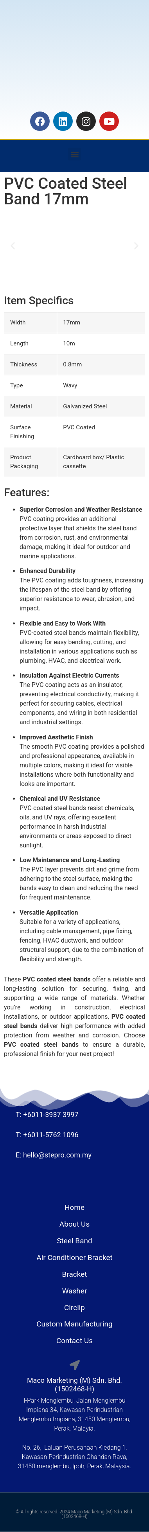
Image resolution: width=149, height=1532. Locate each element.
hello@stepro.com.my (57, 1155)
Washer (74, 1290)
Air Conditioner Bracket (74, 1257)
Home (74, 1207)
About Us (74, 1224)
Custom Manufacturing (74, 1323)
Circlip (74, 1307)
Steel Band (74, 1240)
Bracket (74, 1274)
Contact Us (74, 1340)
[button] (74, 154)
